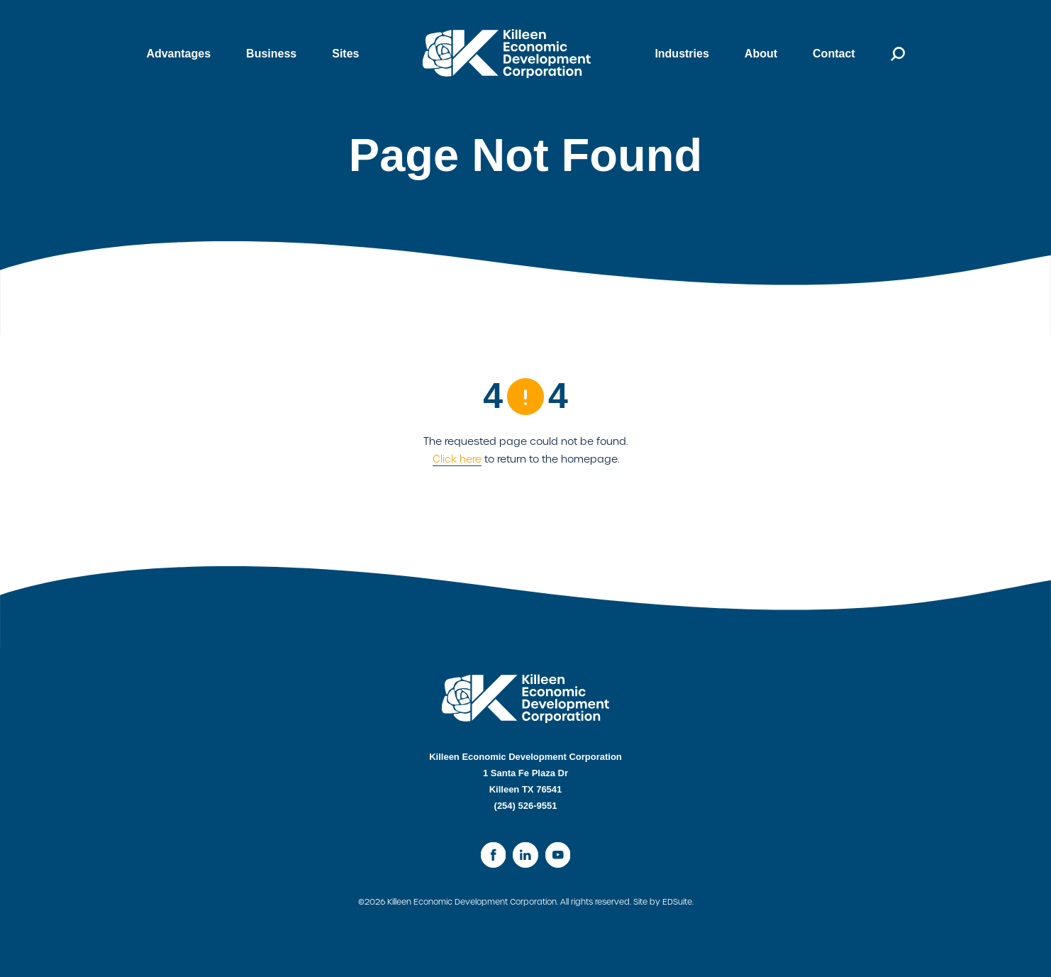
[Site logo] (507, 53)
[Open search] (889, 54)
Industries (681, 54)
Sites (345, 54)
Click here (457, 459)
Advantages (178, 54)
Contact (834, 54)
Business (271, 54)
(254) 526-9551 (525, 805)
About (761, 54)
